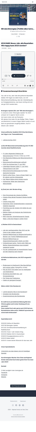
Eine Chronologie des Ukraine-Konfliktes (15, 195)
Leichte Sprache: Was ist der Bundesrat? (15, 292)
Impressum (23, 401)
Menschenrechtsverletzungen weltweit (14, 162)
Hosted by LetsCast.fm (18, 414)
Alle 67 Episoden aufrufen (18, 386)
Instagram (4, 375)
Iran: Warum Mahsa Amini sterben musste (15, 179)
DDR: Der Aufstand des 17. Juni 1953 (14, 164)
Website (3, 377)
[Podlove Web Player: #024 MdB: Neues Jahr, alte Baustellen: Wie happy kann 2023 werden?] (18, 70)
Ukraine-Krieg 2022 (9, 201)
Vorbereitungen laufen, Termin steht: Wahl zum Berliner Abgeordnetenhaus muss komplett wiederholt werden (17, 245)
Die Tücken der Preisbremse (11, 278)
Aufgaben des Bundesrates (11, 294)
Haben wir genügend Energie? (12, 280)
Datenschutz (13, 401)
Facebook (4, 372)
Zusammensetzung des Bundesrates (14, 296)
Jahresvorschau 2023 (9, 140)
